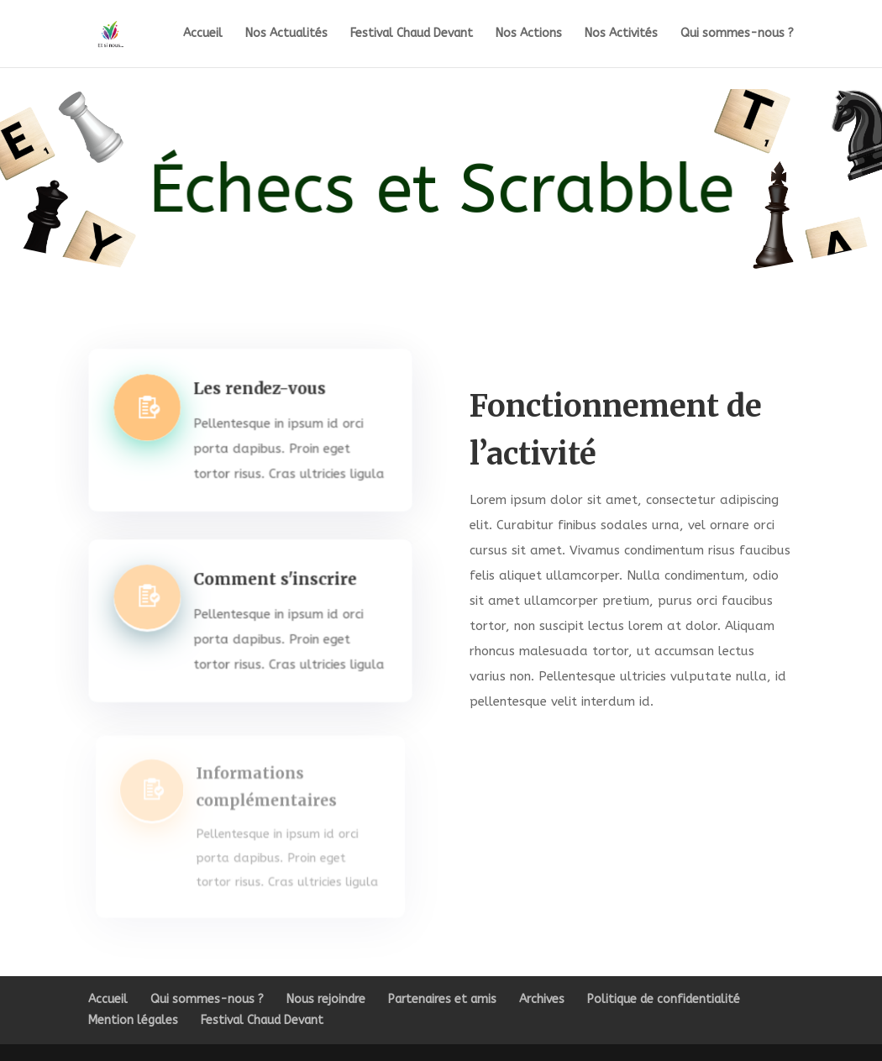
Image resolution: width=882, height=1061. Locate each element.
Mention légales (133, 1020)
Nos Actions (529, 34)
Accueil (203, 34)
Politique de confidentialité (663, 999)
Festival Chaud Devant (411, 34)
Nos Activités (621, 34)
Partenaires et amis (442, 999)
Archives (541, 999)
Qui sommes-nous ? (737, 34)
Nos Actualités (286, 34)
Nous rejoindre (325, 999)
